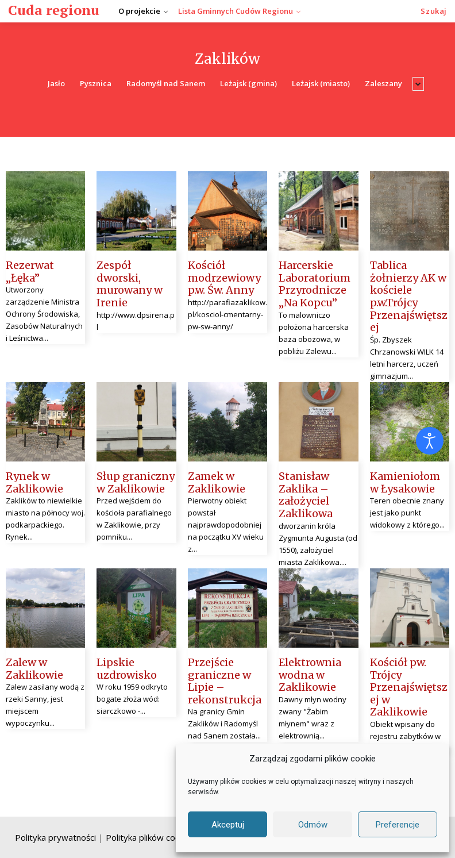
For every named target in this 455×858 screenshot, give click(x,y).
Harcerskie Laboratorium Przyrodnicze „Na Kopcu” (314, 284)
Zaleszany (383, 84)
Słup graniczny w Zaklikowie (136, 482)
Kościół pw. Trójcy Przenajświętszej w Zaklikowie (409, 687)
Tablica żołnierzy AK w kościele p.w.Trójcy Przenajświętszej (409, 296)
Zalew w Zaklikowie (34, 669)
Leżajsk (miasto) (320, 84)
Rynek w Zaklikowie (34, 482)
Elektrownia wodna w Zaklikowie (310, 675)
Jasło (56, 84)
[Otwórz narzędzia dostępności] (430, 441)
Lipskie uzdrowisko (127, 669)
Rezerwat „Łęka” (30, 271)
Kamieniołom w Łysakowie (405, 482)
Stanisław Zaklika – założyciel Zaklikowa (306, 495)
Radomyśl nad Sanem (166, 84)
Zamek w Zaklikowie (216, 482)
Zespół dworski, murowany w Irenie (130, 284)
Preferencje (397, 824)
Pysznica (95, 84)
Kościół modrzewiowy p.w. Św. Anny (224, 278)
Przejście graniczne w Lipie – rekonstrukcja (224, 681)
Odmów (312, 824)
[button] (434, 11)
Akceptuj (227, 824)
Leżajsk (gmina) (248, 84)
